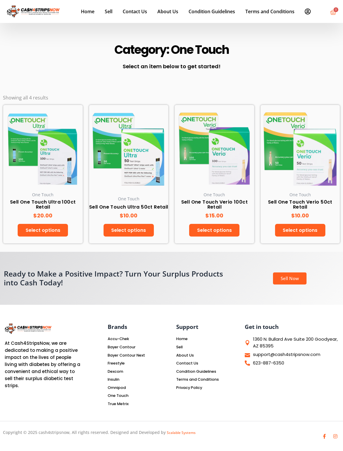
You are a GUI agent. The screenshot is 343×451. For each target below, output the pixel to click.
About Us (167, 11)
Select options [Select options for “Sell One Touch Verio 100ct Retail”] (214, 230)
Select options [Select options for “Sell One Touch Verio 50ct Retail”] (300, 230)
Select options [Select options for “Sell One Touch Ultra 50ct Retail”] (128, 230)
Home (87, 11)
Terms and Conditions (269, 11)
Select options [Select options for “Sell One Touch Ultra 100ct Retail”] (43, 230)
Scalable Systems (184, 433)
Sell (108, 11)
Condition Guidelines (212, 11)
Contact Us (135, 11)
